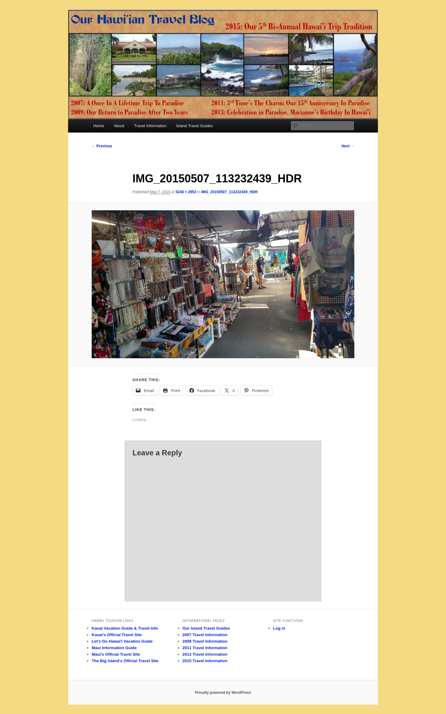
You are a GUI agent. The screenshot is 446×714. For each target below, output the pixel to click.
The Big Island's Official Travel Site (125, 660)
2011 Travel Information (204, 647)
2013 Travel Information (204, 654)
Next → (348, 146)
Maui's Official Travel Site (116, 654)
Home (98, 125)
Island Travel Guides (194, 125)
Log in (279, 628)
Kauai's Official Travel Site (117, 634)
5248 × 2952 (186, 192)
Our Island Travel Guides (206, 628)
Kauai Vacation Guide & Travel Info (125, 628)
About (119, 125)
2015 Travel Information (204, 660)
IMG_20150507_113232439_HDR (229, 192)
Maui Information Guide (114, 647)
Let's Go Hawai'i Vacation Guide (122, 641)
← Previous (102, 146)
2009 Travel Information (204, 641)
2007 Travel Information (204, 634)
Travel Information (150, 125)
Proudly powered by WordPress (223, 692)
